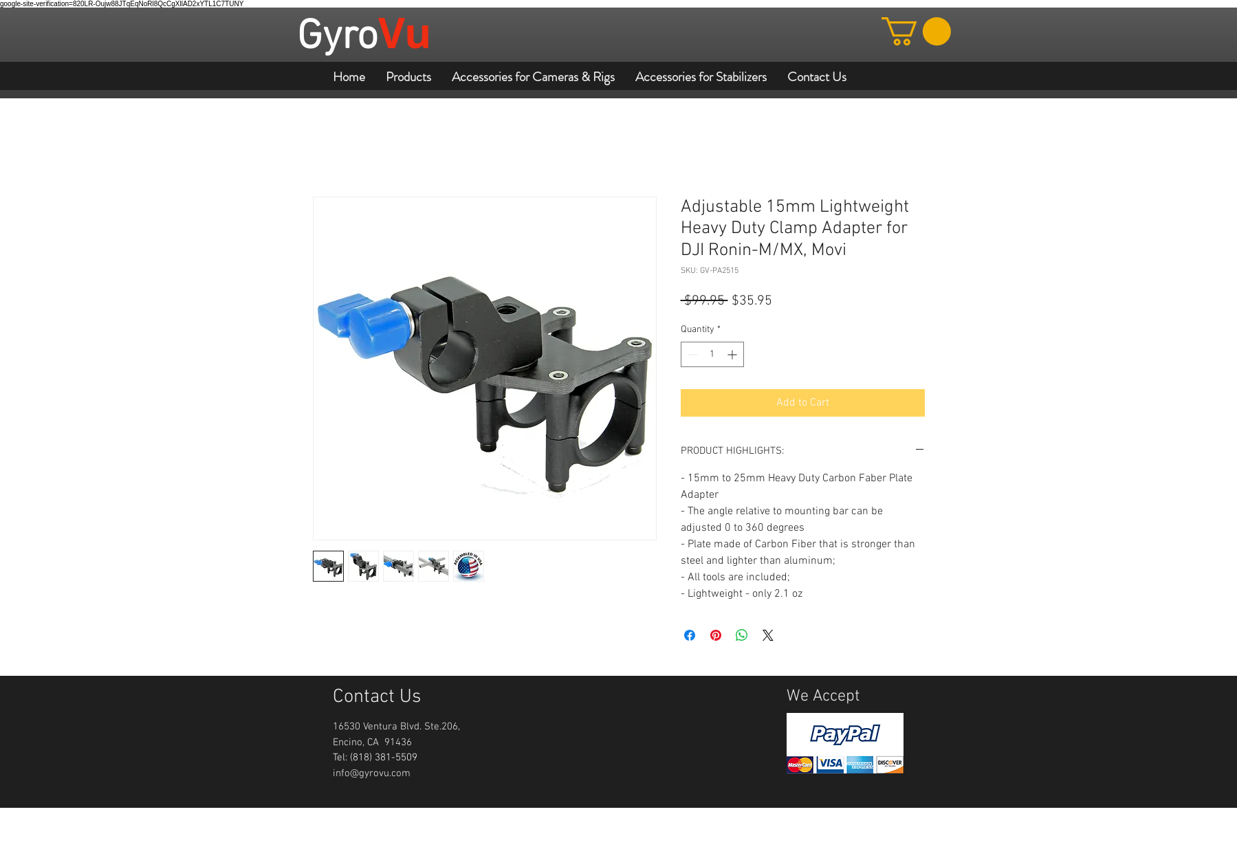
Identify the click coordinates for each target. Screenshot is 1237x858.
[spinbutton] (712, 354)
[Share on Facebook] (689, 635)
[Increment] (733, 354)
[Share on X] (768, 635)
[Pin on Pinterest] (716, 635)
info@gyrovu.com (371, 773)
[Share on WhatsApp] (742, 635)
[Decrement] (691, 354)
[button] (916, 31)
